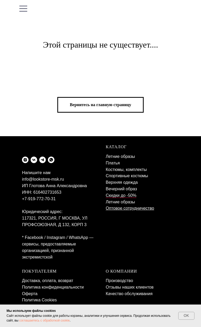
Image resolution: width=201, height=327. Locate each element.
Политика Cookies (39, 300)
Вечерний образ (121, 189)
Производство (119, 280)
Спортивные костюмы (127, 176)
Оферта (29, 293)
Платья (113, 163)
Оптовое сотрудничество (130, 208)
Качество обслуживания (129, 293)
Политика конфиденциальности (53, 287)
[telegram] (42, 160)
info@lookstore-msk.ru (43, 179)
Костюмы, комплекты (126, 169)
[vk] (34, 160)
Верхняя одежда (122, 182)
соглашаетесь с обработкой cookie (44, 320)
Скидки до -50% (121, 195)
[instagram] (25, 160)
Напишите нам (36, 172)
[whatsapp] (51, 160)
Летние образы (120, 156)
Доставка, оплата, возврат (47, 280)
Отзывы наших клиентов (130, 287)
